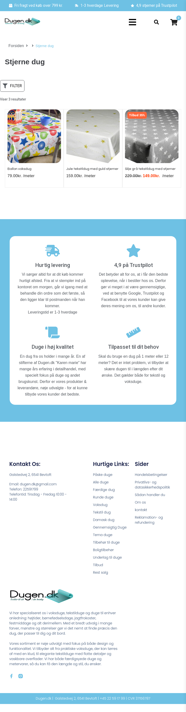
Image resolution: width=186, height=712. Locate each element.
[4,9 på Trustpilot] (133, 258)
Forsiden (15, 46)
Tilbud (98, 573)
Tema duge (102, 542)
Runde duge (103, 505)
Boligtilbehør (103, 557)
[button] (132, 22)
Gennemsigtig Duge (110, 535)
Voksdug (100, 512)
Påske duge (102, 482)
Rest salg (100, 580)
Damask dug (104, 527)
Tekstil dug (102, 520)
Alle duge (101, 490)
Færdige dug (104, 497)
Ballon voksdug (21, 171)
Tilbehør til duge (106, 550)
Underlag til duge (107, 565)
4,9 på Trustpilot (133, 273)
